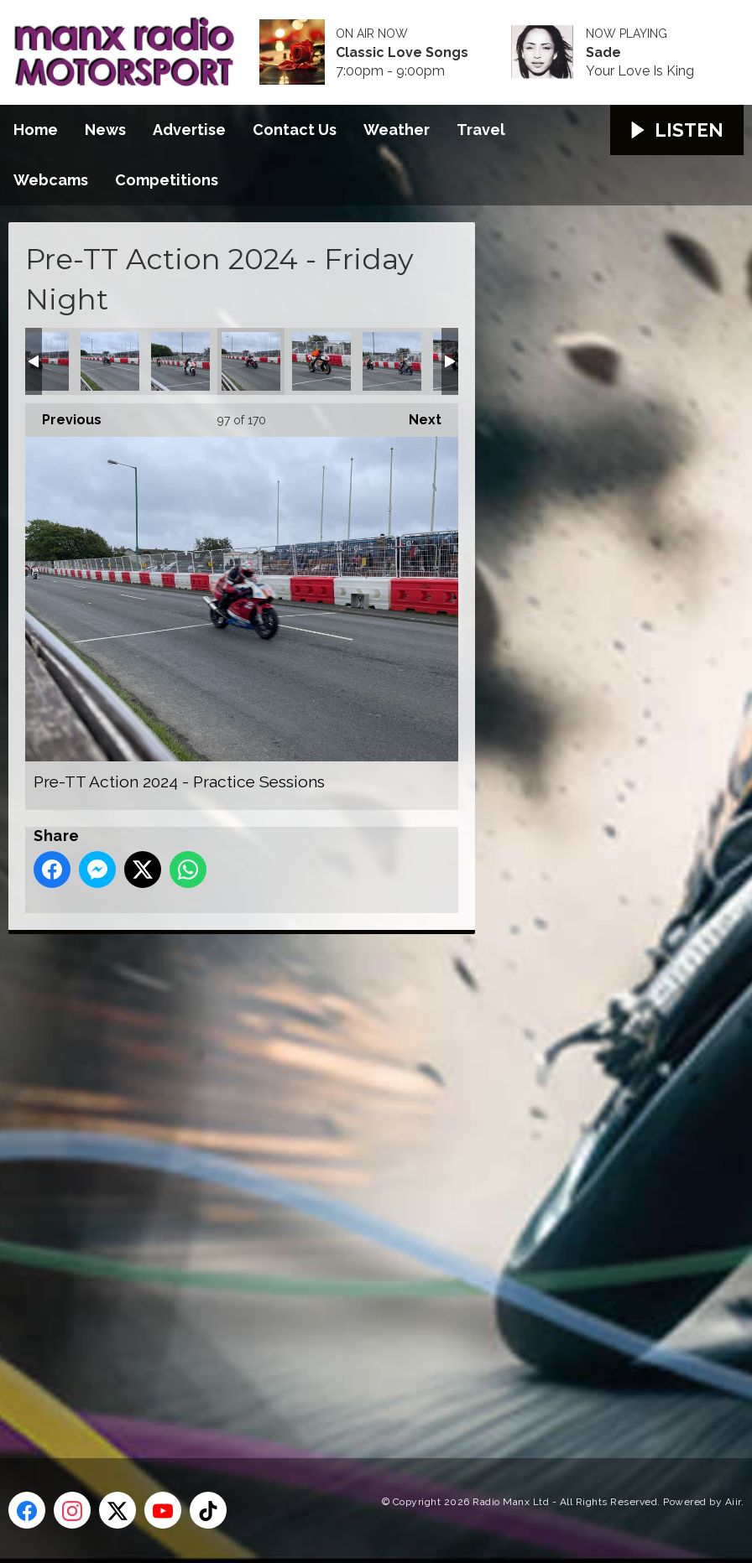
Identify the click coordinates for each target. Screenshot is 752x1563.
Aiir (733, 1502)
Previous (63, 415)
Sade (603, 52)
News (105, 129)
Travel (481, 129)
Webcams (50, 180)
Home (35, 129)
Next (416, 415)
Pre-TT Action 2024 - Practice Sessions (110, 361)
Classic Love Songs (402, 52)
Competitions (166, 180)
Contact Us (295, 129)
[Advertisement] (323, 1177)
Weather (396, 129)
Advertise (189, 129)
